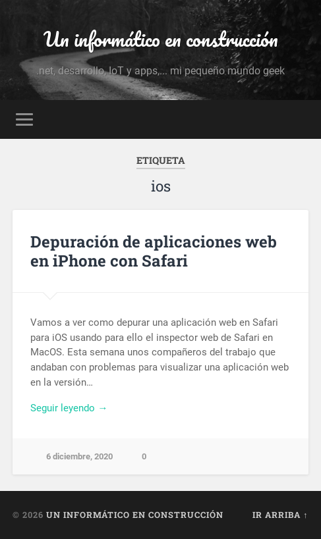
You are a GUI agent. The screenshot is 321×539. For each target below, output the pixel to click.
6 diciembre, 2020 (79, 456)
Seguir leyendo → (68, 408)
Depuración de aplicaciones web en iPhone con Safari (153, 251)
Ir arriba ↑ (280, 514)
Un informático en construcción (161, 39)
